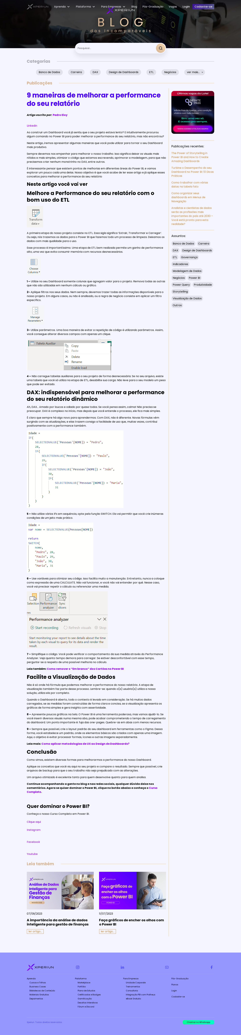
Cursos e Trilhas (37, 982)
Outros (177, 305)
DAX (95, 72)
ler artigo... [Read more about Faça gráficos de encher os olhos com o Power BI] (107, 931)
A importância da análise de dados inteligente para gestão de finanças (58, 922)
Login (174, 990)
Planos (174, 984)
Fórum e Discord (86, 1006)
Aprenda (31, 978)
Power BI (194, 278)
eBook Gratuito (133, 998)
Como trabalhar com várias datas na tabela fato (189, 184)
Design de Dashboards (123, 72)
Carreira (76, 72)
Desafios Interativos (88, 1002)
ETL (151, 72)
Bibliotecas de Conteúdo (42, 990)
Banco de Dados (49, 72)
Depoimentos (36, 998)
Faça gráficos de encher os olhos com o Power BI (131, 922)
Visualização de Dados (187, 298)
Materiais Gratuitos (39, 994)
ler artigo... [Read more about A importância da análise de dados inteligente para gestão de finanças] (35, 931)
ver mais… (193, 72)
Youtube (32, 854)
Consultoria (132, 990)
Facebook (33, 842)
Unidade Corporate (136, 982)
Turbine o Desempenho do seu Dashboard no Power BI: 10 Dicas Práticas (192, 172)
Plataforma (81, 978)
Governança (189, 257)
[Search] (160, 48)
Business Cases (37, 986)
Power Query (181, 285)
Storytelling (180, 291)
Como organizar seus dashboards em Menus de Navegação (188, 197)
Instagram (34, 830)
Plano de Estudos (86, 990)
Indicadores (180, 264)
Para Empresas (131, 978)
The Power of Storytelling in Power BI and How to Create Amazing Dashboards (189, 157)
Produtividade (203, 285)
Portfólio (82, 986)
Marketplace (84, 982)
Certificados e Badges (89, 994)
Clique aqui (34, 822)
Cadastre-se (178, 996)
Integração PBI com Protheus (140, 994)
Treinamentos (133, 986)
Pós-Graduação (179, 978)
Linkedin (32, 126)
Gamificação (85, 998)
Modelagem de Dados (187, 271)
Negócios (170, 72)
